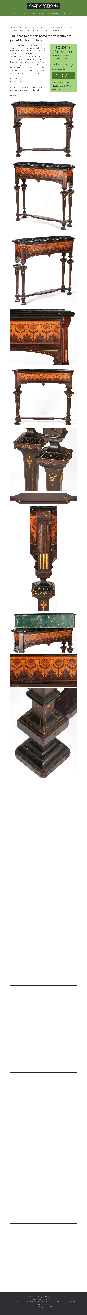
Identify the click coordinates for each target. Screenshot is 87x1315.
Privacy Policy (38, 1307)
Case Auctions (43, 6)
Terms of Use (49, 1307)
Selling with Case (63, 76)
